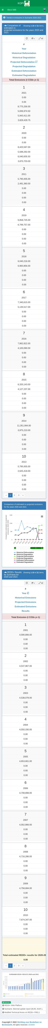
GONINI (31, 1025)
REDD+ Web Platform (12, 1005)
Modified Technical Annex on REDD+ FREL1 (21, 1012)
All (41, 38)
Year (24, 49)
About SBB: (12, 10)
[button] (2, 10)
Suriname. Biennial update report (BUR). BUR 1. (22, 1009)
